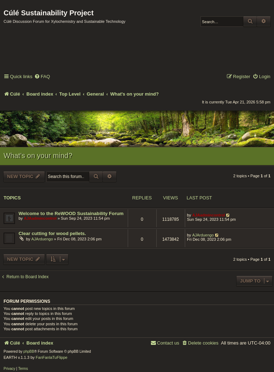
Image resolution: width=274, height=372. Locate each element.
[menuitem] (42, 77)
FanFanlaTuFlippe (51, 357)
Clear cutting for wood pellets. (52, 233)
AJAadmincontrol (40, 218)
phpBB (29, 351)
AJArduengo (42, 239)
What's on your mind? (38, 155)
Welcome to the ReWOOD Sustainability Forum (71, 213)
